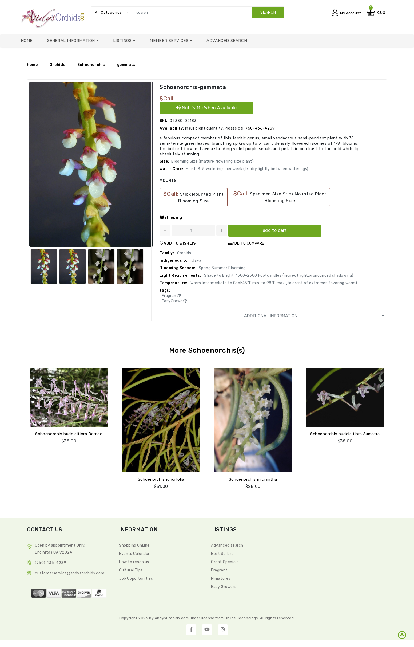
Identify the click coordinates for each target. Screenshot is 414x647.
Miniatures (220, 578)
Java (196, 260)
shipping (171, 217)
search (268, 12)
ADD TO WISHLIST (179, 243)
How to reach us (134, 561)
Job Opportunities (136, 578)
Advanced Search (226, 40)
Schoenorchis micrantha (253, 478)
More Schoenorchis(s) (207, 350)
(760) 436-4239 (50, 562)
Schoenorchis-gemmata (192, 87)
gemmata (126, 64)
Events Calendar (134, 553)
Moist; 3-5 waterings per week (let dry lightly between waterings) (247, 168)
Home (27, 40)
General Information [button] (71, 40)
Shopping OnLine (134, 545)
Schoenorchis (91, 64)
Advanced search (227, 545)
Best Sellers (222, 553)
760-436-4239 (260, 128)
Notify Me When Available (206, 107)
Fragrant (219, 569)
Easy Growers (223, 586)
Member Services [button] (170, 40)
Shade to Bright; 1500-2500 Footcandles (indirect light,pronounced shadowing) (278, 275)
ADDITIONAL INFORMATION (314, 315)
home (32, 64)
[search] (207, 12)
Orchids (57, 64)
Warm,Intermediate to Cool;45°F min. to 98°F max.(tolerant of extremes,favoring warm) (273, 282)
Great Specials (224, 561)
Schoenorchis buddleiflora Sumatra (345, 433)
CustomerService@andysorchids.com (69, 572)
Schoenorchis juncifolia (161, 478)
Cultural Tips (131, 569)
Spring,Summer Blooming (222, 267)
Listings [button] (123, 40)
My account (350, 12)
